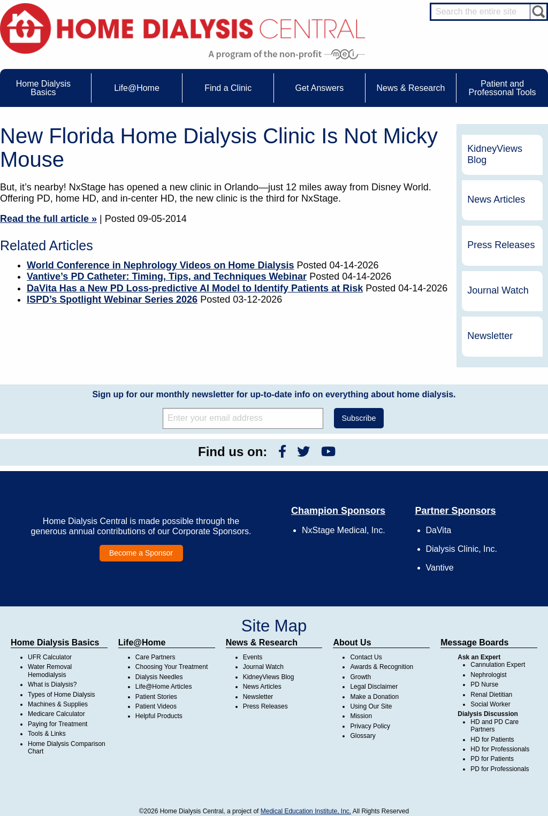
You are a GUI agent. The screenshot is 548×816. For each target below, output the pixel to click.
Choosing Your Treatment (171, 667)
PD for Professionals (499, 769)
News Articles (496, 199)
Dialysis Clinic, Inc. (461, 548)
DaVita (439, 530)
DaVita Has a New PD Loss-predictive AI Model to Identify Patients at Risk (195, 288)
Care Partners (155, 657)
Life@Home (142, 642)
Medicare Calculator (56, 714)
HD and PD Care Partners (494, 725)
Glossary (362, 736)
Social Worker (490, 704)
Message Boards (474, 642)
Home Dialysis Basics (55, 642)
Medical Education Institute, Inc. (306, 811)
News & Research (262, 642)
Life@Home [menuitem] (136, 88)
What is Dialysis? (52, 684)
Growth (360, 677)
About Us (352, 642)
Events (253, 657)
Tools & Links (47, 733)
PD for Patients (492, 759)
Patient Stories (156, 696)
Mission (361, 716)
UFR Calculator (50, 657)
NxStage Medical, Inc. (343, 530)
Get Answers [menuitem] (319, 88)
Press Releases (501, 245)
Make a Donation (374, 696)
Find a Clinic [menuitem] (228, 88)
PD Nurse (484, 684)
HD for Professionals (499, 749)
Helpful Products (158, 716)
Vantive (440, 567)
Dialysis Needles (159, 677)
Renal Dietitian (491, 694)
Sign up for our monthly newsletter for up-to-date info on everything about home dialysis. (273, 394)
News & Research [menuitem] (410, 88)
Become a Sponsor (141, 553)
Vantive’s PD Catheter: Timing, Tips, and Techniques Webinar (167, 276)
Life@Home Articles (163, 686)
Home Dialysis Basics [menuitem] (43, 88)
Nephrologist (488, 675)
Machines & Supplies (58, 704)
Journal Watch (497, 290)
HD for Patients (492, 739)
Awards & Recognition (381, 667)
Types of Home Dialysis (61, 694)
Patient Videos (156, 706)
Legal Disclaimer (374, 686)
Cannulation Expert (497, 664)
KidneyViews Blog (494, 154)
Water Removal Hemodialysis (50, 670)
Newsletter (490, 335)
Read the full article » (48, 218)
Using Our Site (371, 706)
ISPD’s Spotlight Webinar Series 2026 (112, 299)
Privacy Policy (370, 726)
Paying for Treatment (57, 724)
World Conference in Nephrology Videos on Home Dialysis (160, 265)
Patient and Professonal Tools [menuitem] (502, 88)
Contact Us (366, 657)
